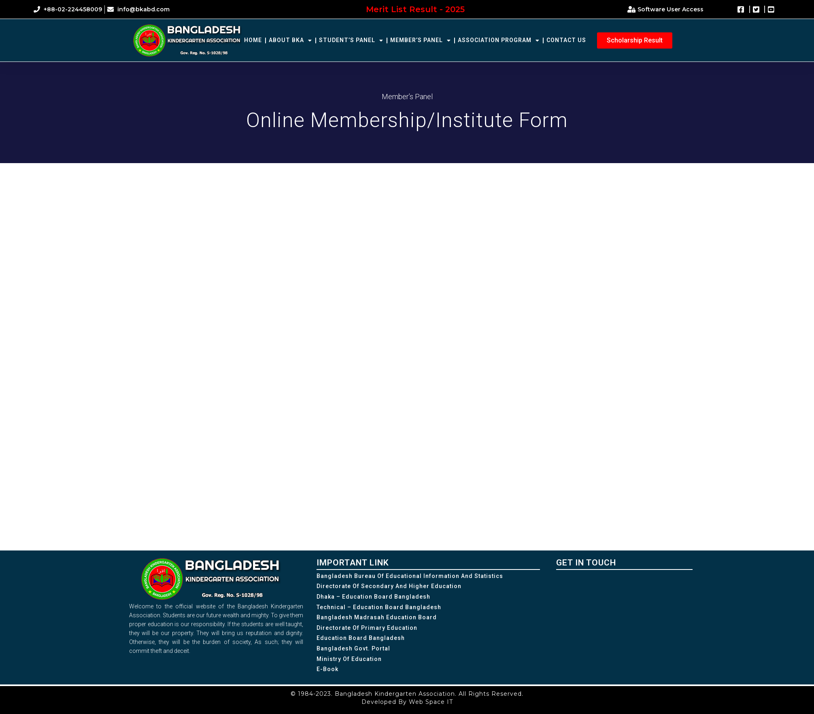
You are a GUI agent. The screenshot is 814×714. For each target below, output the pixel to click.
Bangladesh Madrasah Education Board (377, 617)
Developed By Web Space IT (407, 702)
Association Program (499, 40)
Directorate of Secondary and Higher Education (389, 586)
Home (253, 40)
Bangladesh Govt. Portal (353, 648)
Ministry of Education (349, 659)
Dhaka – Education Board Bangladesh (373, 596)
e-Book (327, 669)
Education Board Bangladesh (361, 638)
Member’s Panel (420, 40)
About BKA (290, 40)
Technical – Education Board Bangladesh (379, 607)
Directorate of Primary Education (367, 628)
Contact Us (566, 40)
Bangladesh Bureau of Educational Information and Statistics (410, 576)
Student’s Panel (351, 40)
